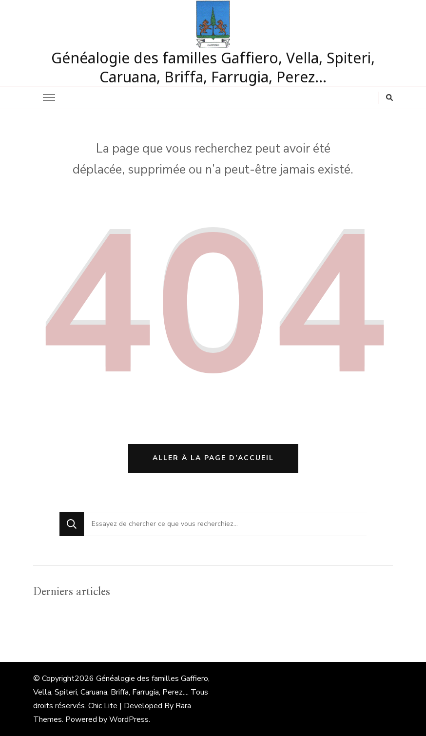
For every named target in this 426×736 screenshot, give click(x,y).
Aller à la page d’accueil (213, 458)
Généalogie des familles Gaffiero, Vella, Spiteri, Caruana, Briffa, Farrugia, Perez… (213, 67)
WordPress (129, 719)
